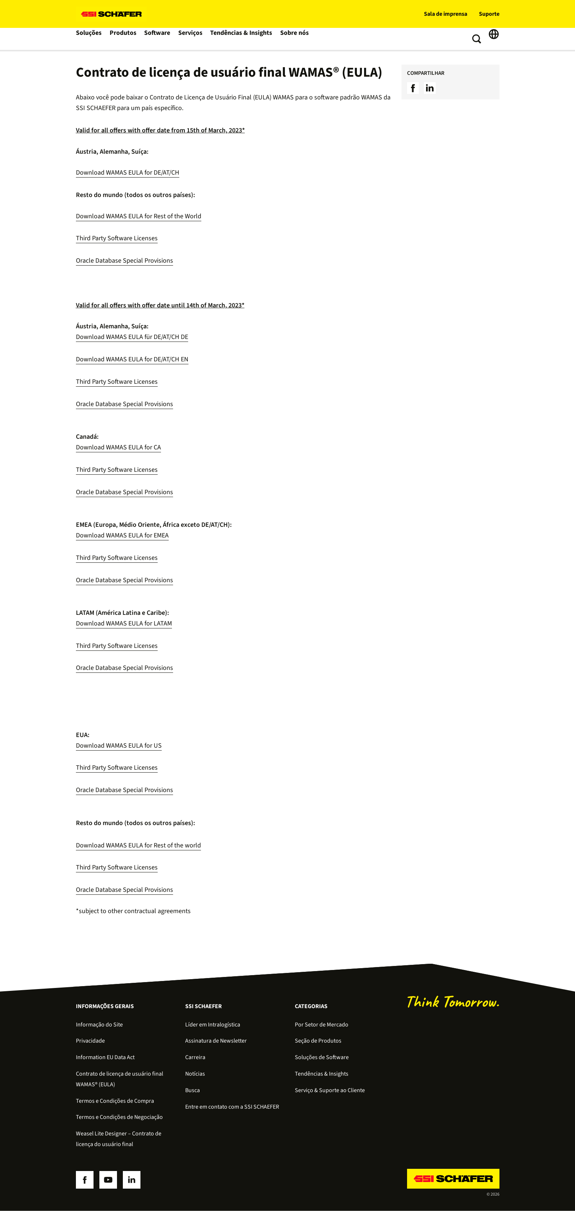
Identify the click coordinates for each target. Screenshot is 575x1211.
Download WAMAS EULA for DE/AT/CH (127, 172)
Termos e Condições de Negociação (119, 1117)
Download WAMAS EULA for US (119, 745)
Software (160, 39)
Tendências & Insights (243, 39)
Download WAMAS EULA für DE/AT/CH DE (132, 337)
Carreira (195, 1057)
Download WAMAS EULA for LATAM (124, 623)
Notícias (195, 1074)
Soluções (89, 39)
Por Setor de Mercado (321, 1025)
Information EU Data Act (105, 1057)
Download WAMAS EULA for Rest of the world (138, 845)
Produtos (125, 39)
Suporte (489, 14)
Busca (192, 1090)
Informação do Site (99, 1025)
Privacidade (90, 1041)
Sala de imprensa (445, 14)
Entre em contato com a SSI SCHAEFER (232, 1107)
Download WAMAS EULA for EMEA (122, 535)
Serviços (194, 39)
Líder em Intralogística (212, 1025)
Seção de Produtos (318, 1041)
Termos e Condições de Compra (115, 1101)
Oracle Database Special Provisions (124, 260)
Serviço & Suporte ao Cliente (330, 1090)
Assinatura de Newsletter (216, 1041)
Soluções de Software (322, 1057)
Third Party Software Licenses (117, 238)
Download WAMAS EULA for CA (118, 447)
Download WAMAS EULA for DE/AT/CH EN (132, 359)
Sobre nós (295, 39)
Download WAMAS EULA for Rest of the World (138, 216)
